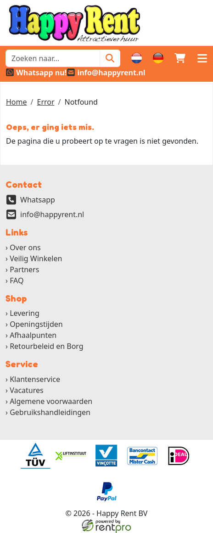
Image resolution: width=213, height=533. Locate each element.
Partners (24, 269)
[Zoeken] (110, 58)
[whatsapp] (36, 72)
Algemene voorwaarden (51, 401)
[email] (106, 72)
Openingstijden (36, 324)
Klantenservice (35, 379)
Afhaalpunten (33, 335)
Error (45, 102)
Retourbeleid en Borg (47, 346)
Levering (24, 313)
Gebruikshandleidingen (50, 412)
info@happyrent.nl (52, 214)
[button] (201, 58)
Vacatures (27, 390)
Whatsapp (37, 200)
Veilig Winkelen (36, 258)
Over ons (25, 247)
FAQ (16, 280)
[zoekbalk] (53, 58)
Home (16, 102)
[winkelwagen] (179, 58)
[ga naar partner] (35, 456)
